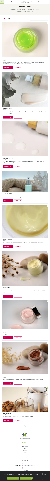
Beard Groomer (6, 287)
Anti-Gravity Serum (7, 108)
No (28, 2)
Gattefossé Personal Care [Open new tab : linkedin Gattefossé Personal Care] (28, 463)
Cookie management (25, 455)
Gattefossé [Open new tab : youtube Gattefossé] (25, 471)
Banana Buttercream (7, 239)
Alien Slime (5, 59)
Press (25, 448)
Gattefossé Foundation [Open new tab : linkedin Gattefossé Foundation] (27, 468)
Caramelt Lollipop (7, 413)
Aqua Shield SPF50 (7, 194)
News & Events (25, 446)
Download (8, 67)
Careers (25, 450)
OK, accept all (13, 478)
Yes (27, 2)
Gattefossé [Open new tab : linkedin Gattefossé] (25, 460)
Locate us (24, 442)
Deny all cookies (26, 478)
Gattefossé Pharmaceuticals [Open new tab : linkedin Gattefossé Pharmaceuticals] (28, 465)
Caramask (5, 376)
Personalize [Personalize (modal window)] (38, 478)
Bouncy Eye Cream (7, 331)
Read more (18, 67)
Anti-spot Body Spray (8, 158)
